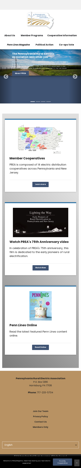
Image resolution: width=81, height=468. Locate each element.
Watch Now (40, 268)
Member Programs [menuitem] (32, 35)
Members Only (40, 427)
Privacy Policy (40, 416)
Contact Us (40, 421)
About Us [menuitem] (9, 35)
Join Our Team (40, 411)
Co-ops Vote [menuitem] (66, 44)
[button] (6, 76)
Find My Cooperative (62, 462)
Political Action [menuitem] (44, 44)
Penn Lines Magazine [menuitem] (18, 44)
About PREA (20, 73)
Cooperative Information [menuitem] (62, 35)
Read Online (40, 347)
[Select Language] (40, 445)
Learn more (40, 184)
